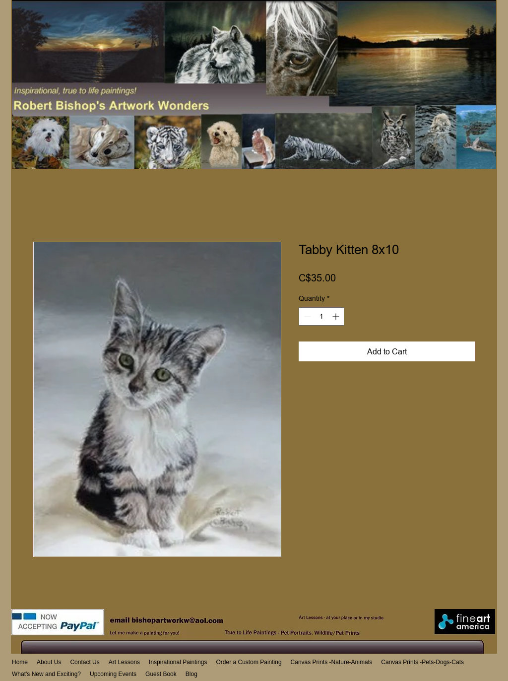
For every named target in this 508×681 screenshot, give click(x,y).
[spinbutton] (321, 316)
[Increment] (336, 316)
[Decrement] (306, 316)
